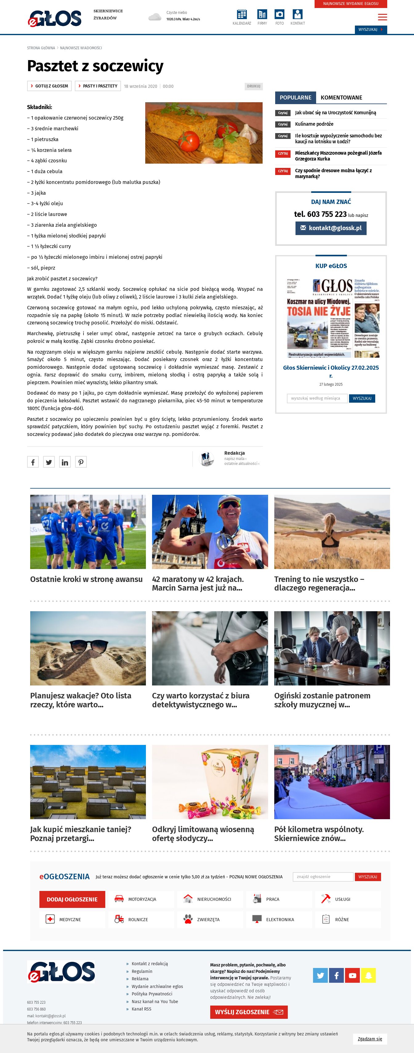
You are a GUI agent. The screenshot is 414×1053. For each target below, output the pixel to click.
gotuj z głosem (49, 86)
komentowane (341, 97)
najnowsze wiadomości (81, 48)
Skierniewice (108, 11)
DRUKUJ (255, 86)
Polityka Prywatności (152, 994)
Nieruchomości (205, 898)
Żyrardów (105, 18)
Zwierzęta (199, 919)
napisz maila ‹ (235, 459)
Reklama (140, 979)
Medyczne (61, 919)
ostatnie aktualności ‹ (241, 463)
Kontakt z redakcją (150, 963)
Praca (264, 898)
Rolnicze (129, 919)
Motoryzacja (133, 898)
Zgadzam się (372, 1039)
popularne (296, 97)
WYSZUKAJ (362, 398)
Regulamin (142, 971)
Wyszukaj (371, 29)
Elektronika (271, 919)
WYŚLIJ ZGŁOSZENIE (242, 1011)
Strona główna (41, 48)
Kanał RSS (141, 1009)
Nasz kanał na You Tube (155, 1001)
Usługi (334, 898)
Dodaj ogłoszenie (72, 899)
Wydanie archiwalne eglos (157, 986)
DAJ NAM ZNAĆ (331, 201)
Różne (333, 919)
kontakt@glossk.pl (331, 228)
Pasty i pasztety (97, 86)
